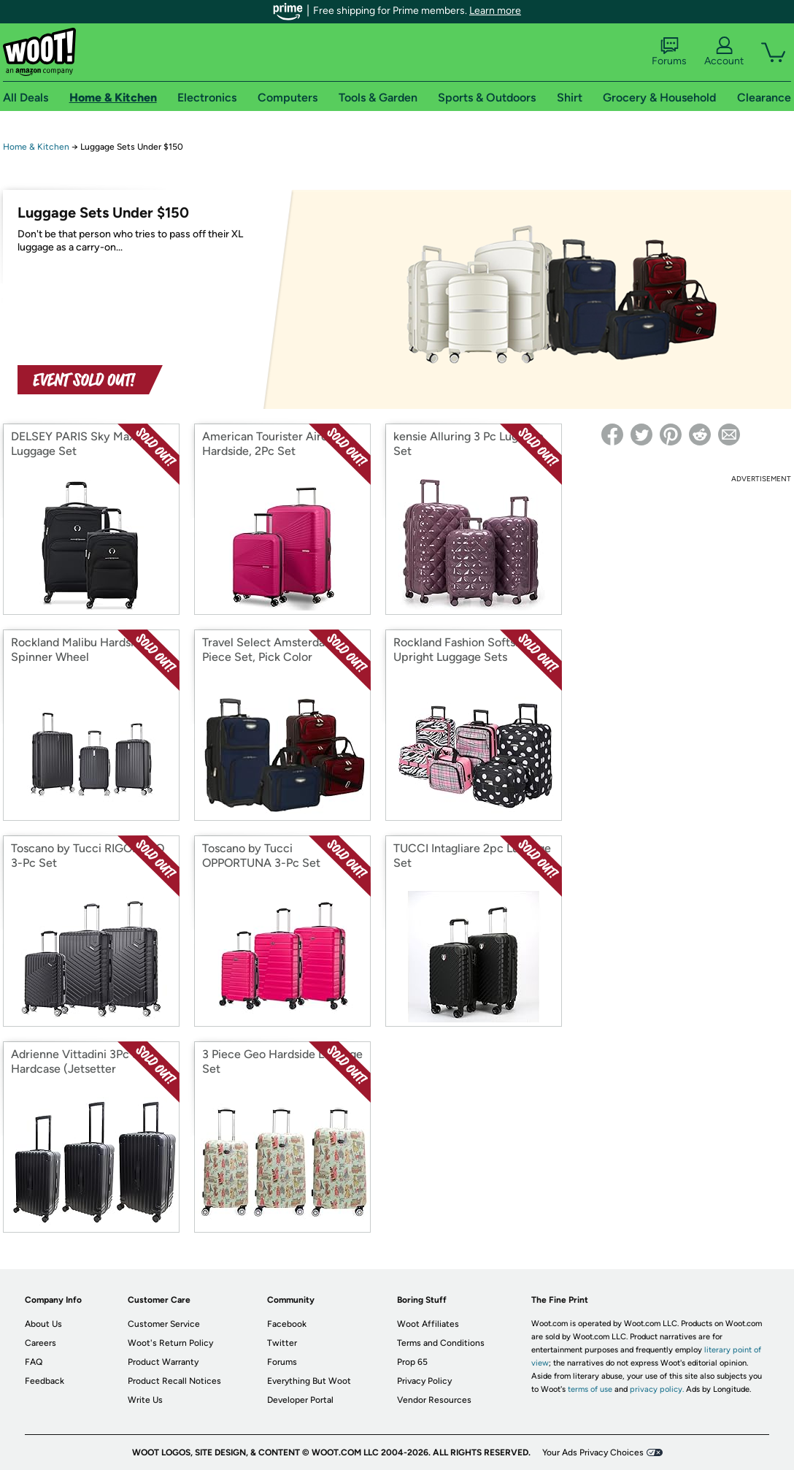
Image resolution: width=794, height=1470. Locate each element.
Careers (40, 1343)
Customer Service (164, 1324)
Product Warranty (163, 1362)
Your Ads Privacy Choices (593, 1452)
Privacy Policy (424, 1381)
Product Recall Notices (174, 1381)
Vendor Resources (434, 1400)
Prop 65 (412, 1362)
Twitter (282, 1343)
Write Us (145, 1400)
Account (724, 52)
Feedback (44, 1381)
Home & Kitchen (36, 147)
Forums (669, 52)
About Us (43, 1324)
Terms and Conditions (441, 1343)
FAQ (33, 1362)
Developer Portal (300, 1400)
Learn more (495, 10)
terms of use (590, 1389)
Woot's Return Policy (170, 1343)
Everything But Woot (309, 1381)
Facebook (287, 1324)
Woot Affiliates (428, 1324)
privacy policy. (657, 1389)
